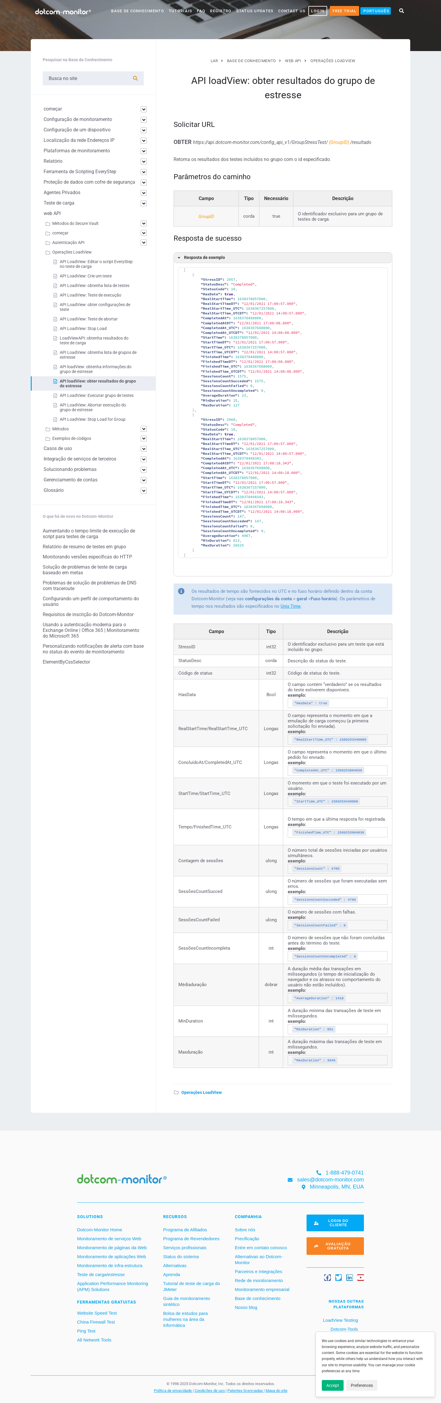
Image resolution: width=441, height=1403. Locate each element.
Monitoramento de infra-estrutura (109, 1265)
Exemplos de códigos (71, 438)
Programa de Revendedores (191, 1238)
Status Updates (255, 11)
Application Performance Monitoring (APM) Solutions (112, 1286)
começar (53, 109)
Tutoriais (180, 11)
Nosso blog (246, 1307)
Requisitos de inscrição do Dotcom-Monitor (88, 614)
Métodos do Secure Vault (75, 223)
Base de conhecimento (258, 1298)
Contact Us (291, 11)
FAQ (201, 11)
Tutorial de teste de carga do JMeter (191, 1286)
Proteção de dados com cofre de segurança (89, 182)
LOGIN (317, 11)
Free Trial (345, 11)
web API (52, 213)
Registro (220, 11)
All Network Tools (94, 1339)
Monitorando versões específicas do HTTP (87, 557)
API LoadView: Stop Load (83, 328)
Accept (332, 1385)
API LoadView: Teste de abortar (89, 319)
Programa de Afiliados (185, 1229)
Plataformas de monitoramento (77, 150)
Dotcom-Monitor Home (99, 1229)
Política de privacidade (173, 1390)
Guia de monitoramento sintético (186, 1301)
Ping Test (86, 1330)
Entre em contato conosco (261, 1247)
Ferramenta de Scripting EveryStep (80, 171)
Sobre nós (245, 1229)
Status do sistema (181, 1256)
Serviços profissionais (184, 1247)
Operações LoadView (201, 1092)
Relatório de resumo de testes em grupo (84, 546)
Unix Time (291, 606)
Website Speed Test (97, 1312)
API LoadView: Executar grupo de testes (97, 395)
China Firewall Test (96, 1321)
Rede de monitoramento (259, 1280)
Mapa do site (276, 1390)
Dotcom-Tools (343, 1329)
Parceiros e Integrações (258, 1271)
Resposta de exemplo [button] (200, 258)
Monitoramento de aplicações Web (111, 1256)
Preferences (362, 1385)
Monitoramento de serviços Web (109, 1238)
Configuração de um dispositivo (77, 130)
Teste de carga (59, 203)
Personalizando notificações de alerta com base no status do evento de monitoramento (93, 649)
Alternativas (174, 1265)
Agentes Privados (62, 192)
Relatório (53, 161)
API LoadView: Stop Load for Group (92, 419)
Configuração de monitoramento (78, 119)
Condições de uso (210, 1390)
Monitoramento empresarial (262, 1289)
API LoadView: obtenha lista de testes (94, 285)
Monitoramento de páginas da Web (112, 1247)
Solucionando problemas (70, 469)
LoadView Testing (340, 1320)
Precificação (247, 1238)
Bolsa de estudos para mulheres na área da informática (185, 1319)
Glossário (54, 490)
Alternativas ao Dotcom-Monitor (259, 1259)
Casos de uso (58, 448)
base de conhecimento (137, 11)
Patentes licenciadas (245, 1390)
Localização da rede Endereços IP (79, 140)
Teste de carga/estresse (101, 1274)
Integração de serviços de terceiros (80, 459)
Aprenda (171, 1274)
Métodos (60, 428)
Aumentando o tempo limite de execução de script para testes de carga (89, 533)
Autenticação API (68, 242)
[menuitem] (375, 11)
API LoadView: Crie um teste (86, 276)
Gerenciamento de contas (70, 480)
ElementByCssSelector (66, 662)
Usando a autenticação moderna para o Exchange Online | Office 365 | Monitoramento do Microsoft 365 (91, 630)
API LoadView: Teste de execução (90, 295)
